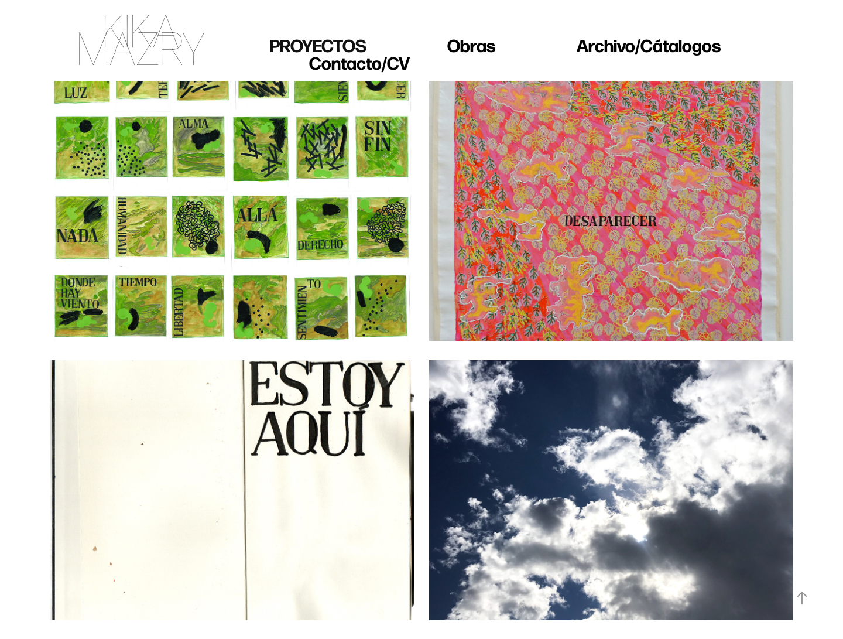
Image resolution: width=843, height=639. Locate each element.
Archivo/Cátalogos (649, 45)
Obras (471, 45)
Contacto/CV (359, 62)
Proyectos (318, 45)
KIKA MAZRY (141, 38)
